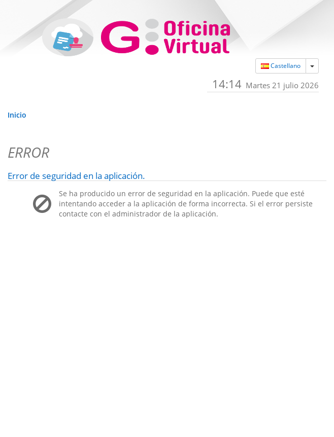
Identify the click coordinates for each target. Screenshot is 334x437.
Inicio (17, 115)
